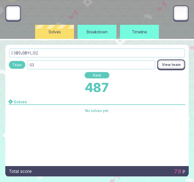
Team (17, 65)
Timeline (139, 31)
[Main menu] (181, 13)
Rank (97, 75)
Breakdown (97, 31)
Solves (54, 31)
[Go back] (13, 13)
